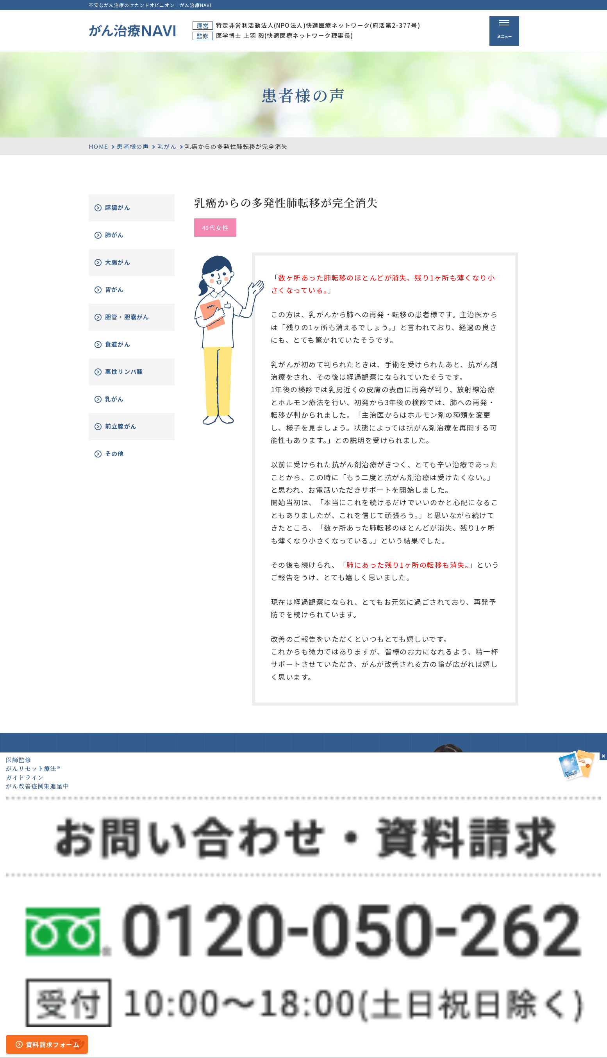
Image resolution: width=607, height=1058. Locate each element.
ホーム (331, 964)
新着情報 (477, 994)
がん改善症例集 (488, 980)
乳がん (167, 146)
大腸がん (126, 262)
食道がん (126, 350)
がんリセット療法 (409, 980)
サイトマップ (284, 1040)
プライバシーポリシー (379, 1040)
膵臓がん (126, 208)
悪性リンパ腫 (133, 377)
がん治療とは (400, 964)
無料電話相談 (400, 994)
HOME (99, 146)
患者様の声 (133, 146)
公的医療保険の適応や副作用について (468, 1040)
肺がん (123, 235)
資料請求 (477, 964)
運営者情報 (326, 1040)
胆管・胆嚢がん (133, 320)
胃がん (123, 290)
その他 (123, 460)
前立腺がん (130, 432)
